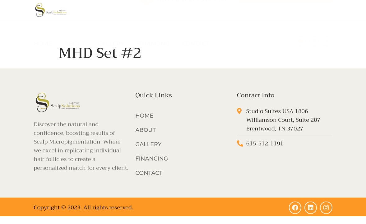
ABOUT (75, 33)
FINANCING (153, 33)
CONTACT (195, 33)
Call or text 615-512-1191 (192, 10)
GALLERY (111, 33)
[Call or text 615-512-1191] (147, 9)
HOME (43, 33)
